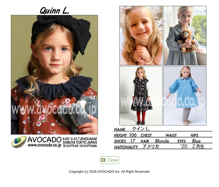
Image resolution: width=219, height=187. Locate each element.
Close (109, 160)
